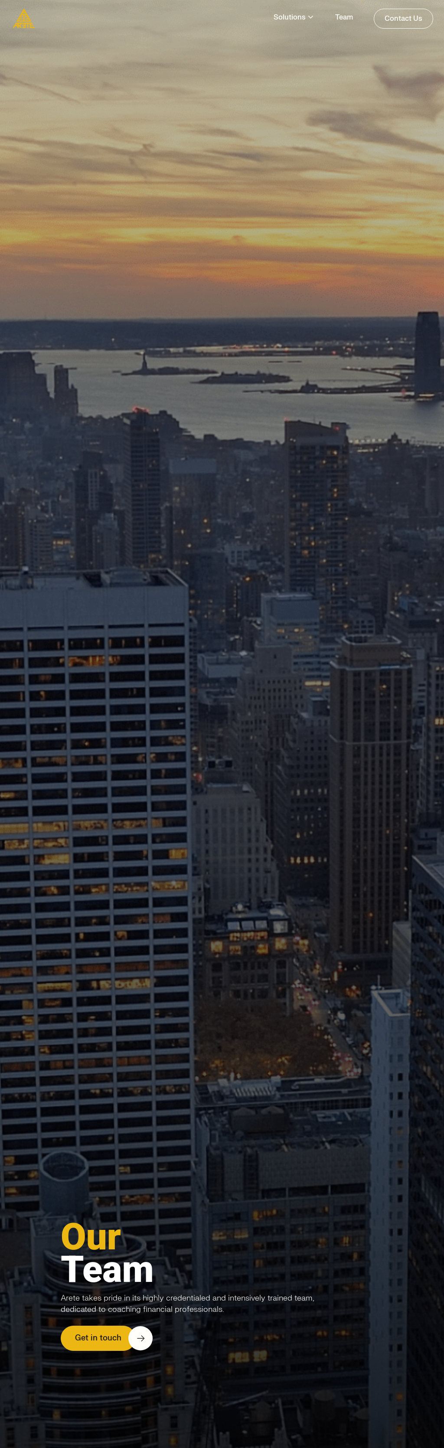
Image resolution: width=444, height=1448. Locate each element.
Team (344, 17)
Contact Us (403, 18)
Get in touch (98, 1338)
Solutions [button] (290, 17)
